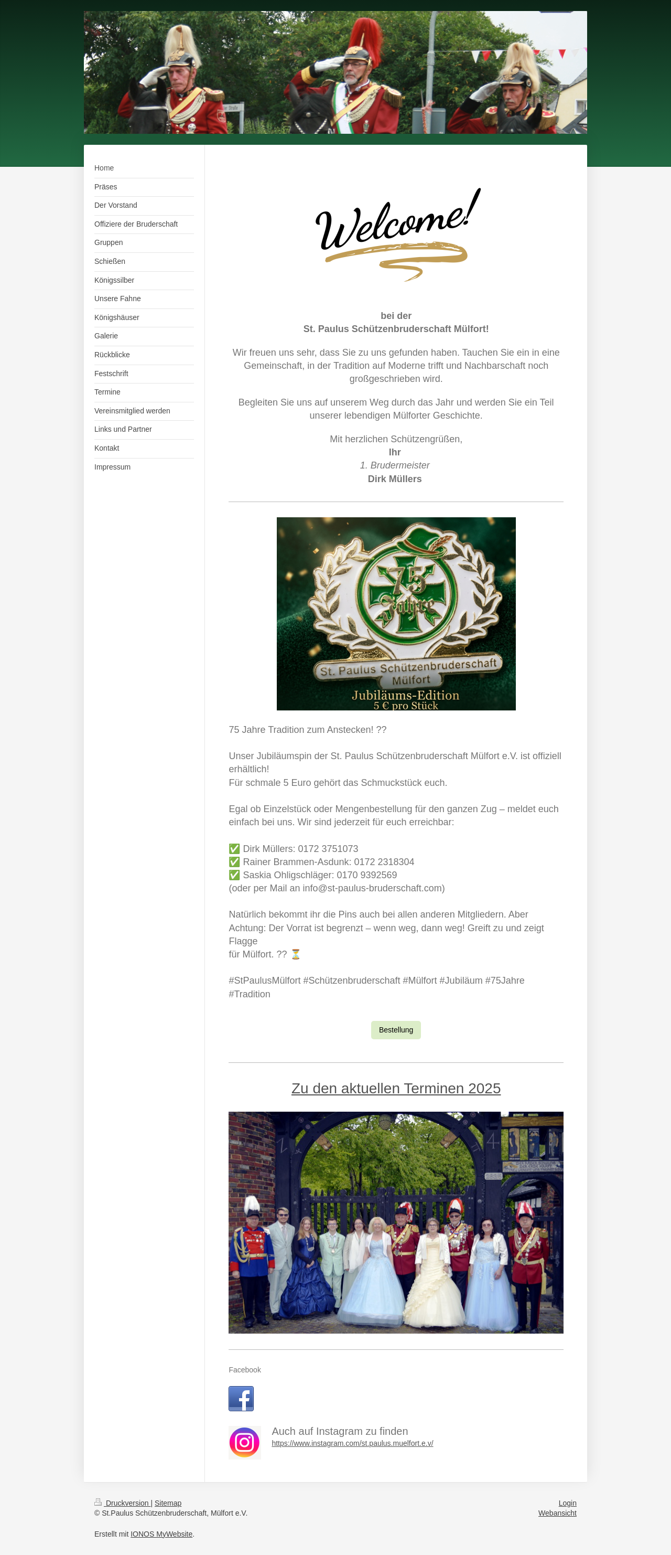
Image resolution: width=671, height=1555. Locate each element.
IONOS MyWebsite (161, 1534)
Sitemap (168, 1503)
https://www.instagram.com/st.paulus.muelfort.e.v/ (352, 1443)
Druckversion (122, 1503)
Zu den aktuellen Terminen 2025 (396, 1088)
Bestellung (396, 1030)
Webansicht (557, 1513)
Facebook (245, 1370)
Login (568, 1503)
